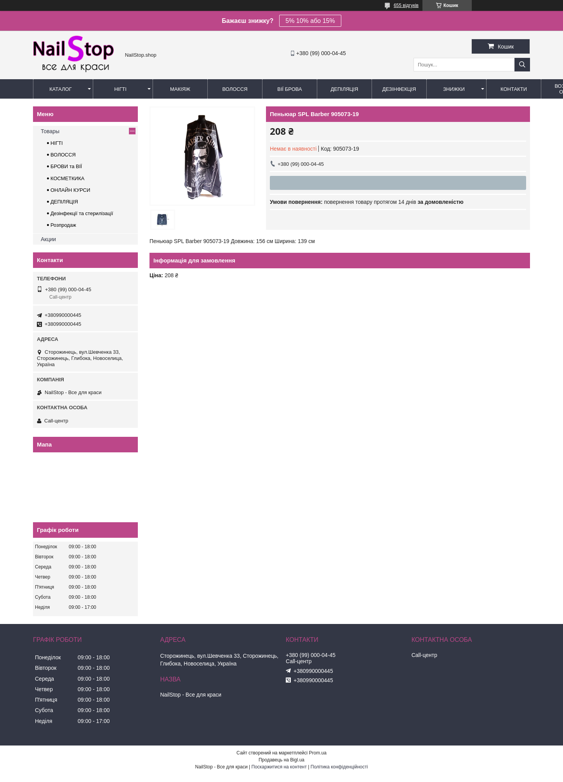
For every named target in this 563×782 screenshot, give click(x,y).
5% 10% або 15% (310, 20)
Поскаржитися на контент (279, 767)
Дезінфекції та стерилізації (81, 213)
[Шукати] (522, 64)
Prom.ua (318, 753)
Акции (48, 239)
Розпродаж (63, 225)
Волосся (234, 89)
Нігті (120, 89)
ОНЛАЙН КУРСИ (70, 190)
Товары (50, 131)
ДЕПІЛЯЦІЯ (64, 202)
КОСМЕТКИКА (67, 178)
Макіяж (180, 89)
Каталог (60, 89)
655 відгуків (406, 5)
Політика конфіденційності (339, 767)
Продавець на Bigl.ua (281, 760)
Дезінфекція (399, 89)
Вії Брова (289, 89)
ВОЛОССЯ (63, 155)
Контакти (513, 89)
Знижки (454, 89)
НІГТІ (56, 143)
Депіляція (344, 89)
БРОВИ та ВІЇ (66, 166)
